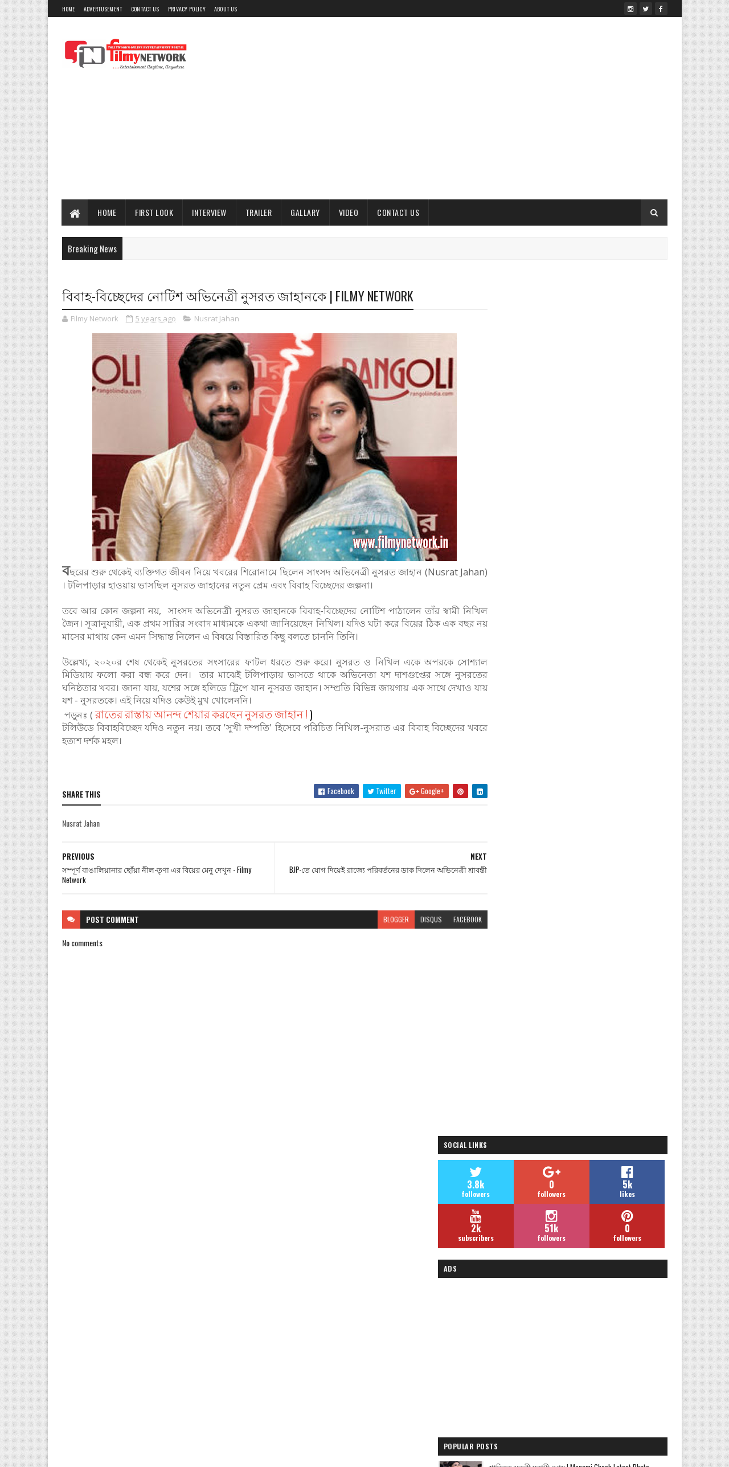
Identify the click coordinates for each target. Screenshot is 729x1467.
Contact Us (145, 9)
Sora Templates (241, 1451)
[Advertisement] (460, 108)
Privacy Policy (187, 9)
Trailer (258, 212)
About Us (225, 9)
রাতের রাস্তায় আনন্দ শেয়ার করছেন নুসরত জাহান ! (201, 714)
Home (68, 9)
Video (349, 212)
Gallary (306, 212)
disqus (409, 920)
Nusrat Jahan (216, 319)
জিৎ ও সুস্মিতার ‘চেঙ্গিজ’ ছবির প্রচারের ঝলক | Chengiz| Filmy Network (595, 746)
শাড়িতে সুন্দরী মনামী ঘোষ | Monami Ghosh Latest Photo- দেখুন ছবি (598, 622)
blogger (374, 920)
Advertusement (103, 9)
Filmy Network (510, 1332)
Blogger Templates (299, 1451)
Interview (210, 212)
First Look (155, 212)
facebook (445, 920)
